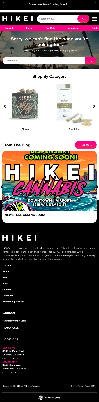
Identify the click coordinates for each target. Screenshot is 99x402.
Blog (4, 277)
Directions (7, 295)
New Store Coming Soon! (25, 215)
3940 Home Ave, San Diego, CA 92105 (14, 366)
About (5, 271)
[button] (3, 2)
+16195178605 (10, 328)
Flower (25, 129)
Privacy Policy (77, 386)
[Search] (83, 19)
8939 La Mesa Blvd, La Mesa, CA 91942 (13, 352)
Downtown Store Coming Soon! (49, 4)
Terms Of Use (91, 386)
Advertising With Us (13, 301)
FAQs (5, 283)
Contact (6, 289)
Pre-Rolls (74, 129)
